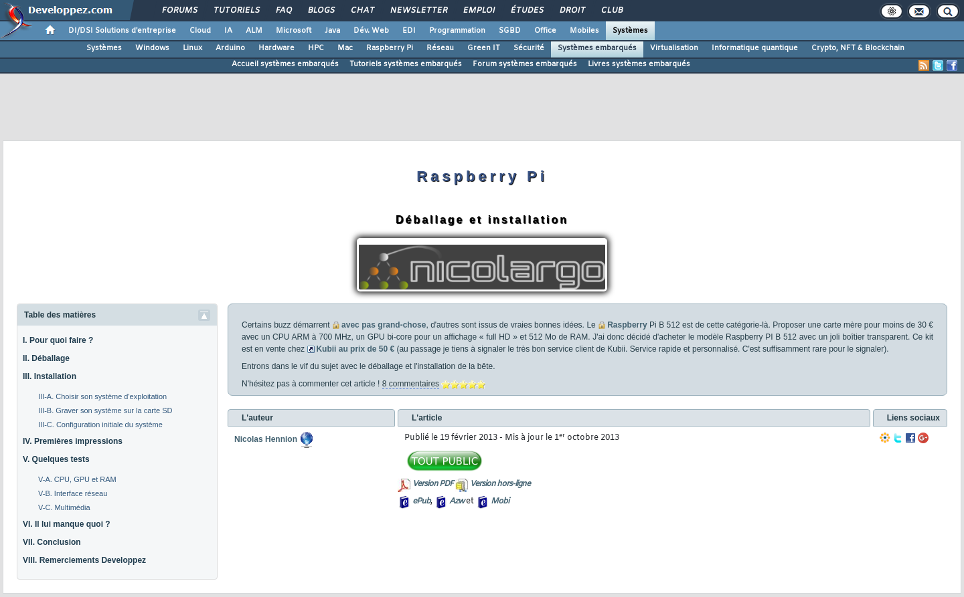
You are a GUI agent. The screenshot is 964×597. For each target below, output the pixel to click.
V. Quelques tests (56, 459)
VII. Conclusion (52, 542)
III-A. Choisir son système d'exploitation (102, 396)
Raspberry (627, 325)
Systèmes (630, 30)
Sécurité (528, 48)
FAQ (283, 10)
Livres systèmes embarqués (639, 64)
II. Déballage (46, 358)
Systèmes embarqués (597, 48)
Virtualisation (674, 48)
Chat (362, 10)
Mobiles (584, 30)
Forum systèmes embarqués (525, 64)
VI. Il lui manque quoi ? (66, 524)
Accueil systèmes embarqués (285, 64)
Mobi (500, 501)
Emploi (478, 10)
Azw (456, 501)
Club (611, 10)
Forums (179, 10)
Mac (345, 48)
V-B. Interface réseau (72, 493)
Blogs (320, 10)
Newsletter (418, 10)
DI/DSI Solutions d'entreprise (122, 30)
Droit (572, 10)
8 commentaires (410, 383)
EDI (409, 30)
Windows (152, 48)
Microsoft (293, 30)
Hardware (276, 48)
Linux (192, 48)
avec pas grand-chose (383, 325)
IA (228, 30)
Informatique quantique (755, 48)
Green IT (483, 48)
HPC (316, 48)
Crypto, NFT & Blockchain (857, 48)
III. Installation (49, 376)
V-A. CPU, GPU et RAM (77, 479)
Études (526, 10)
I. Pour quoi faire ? (58, 340)
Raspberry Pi (389, 48)
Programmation (457, 30)
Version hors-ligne (500, 484)
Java (332, 30)
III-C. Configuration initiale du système (100, 425)
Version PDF (432, 484)
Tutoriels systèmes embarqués (405, 64)
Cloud (200, 30)
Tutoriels (236, 10)
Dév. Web (371, 30)
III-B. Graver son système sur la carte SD (105, 410)
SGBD (510, 30)
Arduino (230, 48)
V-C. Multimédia (64, 507)
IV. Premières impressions (73, 441)
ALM (254, 30)
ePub (421, 501)
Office (545, 30)
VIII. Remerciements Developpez (84, 560)
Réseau (440, 48)
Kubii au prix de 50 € (355, 349)
